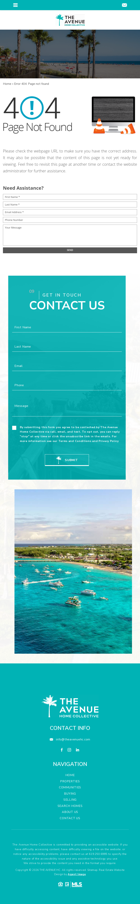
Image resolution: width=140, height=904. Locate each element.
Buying (70, 810)
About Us (70, 828)
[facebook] (62, 767)
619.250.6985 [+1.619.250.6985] (98, 870)
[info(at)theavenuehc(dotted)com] (124, 5)
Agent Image (77, 890)
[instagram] (69, 767)
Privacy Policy (92, 441)
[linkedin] (77, 767)
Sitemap (92, 886)
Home (70, 791)
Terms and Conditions (58, 441)
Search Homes (70, 822)
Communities (70, 804)
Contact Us (70, 834)
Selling (70, 816)
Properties (70, 798)
